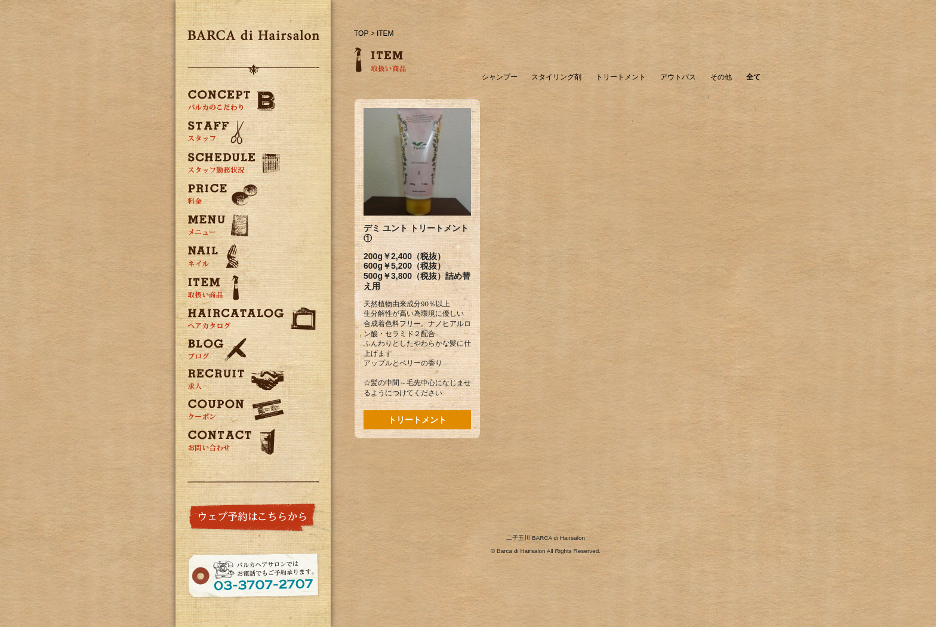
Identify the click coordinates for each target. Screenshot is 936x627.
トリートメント (621, 77)
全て (753, 77)
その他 (721, 77)
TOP (361, 33)
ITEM (385, 33)
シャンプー (500, 77)
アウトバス (678, 77)
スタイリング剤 (556, 77)
